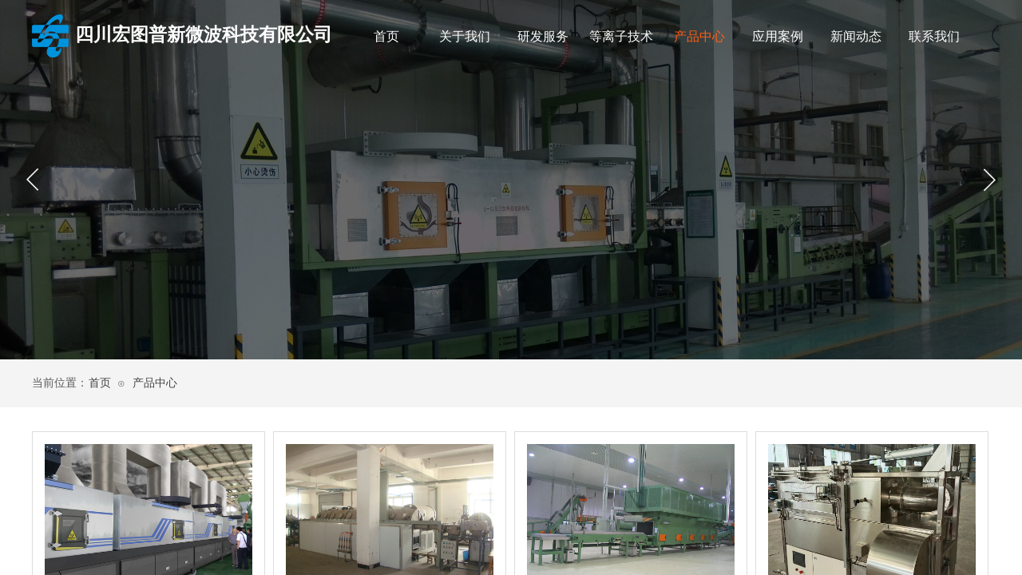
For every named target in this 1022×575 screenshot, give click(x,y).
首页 (386, 36)
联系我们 (934, 36)
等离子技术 (621, 36)
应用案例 (777, 36)
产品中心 (699, 36)
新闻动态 (855, 36)
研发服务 (542, 36)
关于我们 (464, 36)
